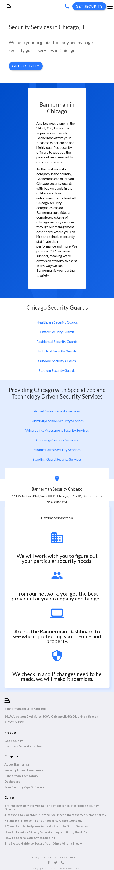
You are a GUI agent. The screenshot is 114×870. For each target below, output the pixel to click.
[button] (110, 7)
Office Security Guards (57, 332)
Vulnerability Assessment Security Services (57, 430)
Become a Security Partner (23, 746)
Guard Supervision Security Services (57, 421)
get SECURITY (89, 6)
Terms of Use (49, 857)
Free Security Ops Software (24, 787)
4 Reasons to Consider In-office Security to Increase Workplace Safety (55, 815)
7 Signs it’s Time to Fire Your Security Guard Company (43, 820)
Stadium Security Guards (57, 370)
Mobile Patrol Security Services (57, 450)
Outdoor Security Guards (57, 361)
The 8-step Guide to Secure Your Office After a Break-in (44, 843)
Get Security (13, 740)
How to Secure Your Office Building (29, 837)
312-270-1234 (14, 722)
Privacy (35, 857)
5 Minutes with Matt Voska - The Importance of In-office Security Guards (51, 807)
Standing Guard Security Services (57, 459)
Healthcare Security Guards (57, 322)
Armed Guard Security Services (57, 411)
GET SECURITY (25, 66)
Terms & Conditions (68, 857)
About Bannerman (17, 764)
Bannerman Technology (21, 776)
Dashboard (12, 781)
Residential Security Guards (57, 341)
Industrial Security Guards (57, 351)
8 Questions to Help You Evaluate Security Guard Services (46, 826)
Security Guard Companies (23, 770)
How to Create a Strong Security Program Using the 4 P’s (45, 832)
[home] (5, 4)
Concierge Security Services (57, 440)
